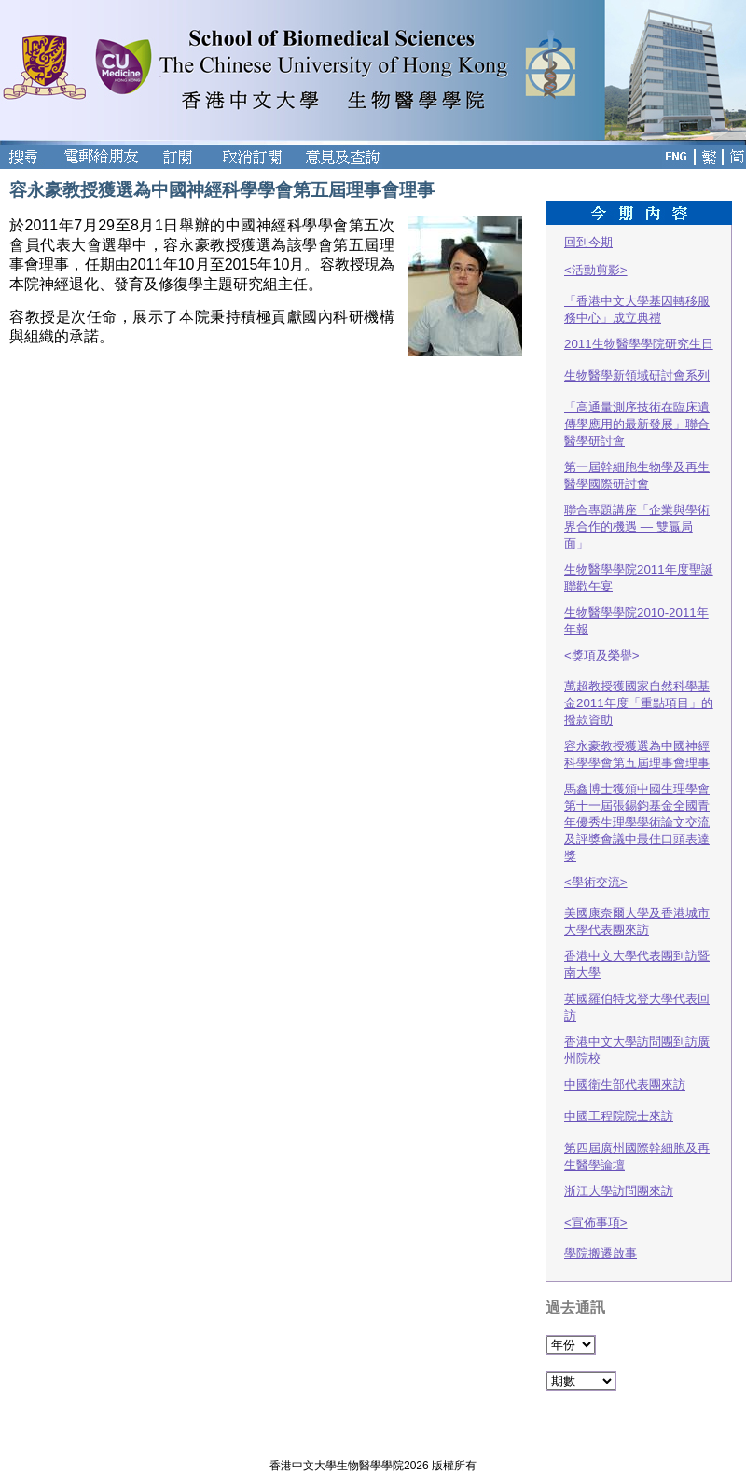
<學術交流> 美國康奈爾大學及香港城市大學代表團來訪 (637, 906)
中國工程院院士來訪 (618, 1116)
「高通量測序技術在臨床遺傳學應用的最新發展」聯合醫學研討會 (637, 424)
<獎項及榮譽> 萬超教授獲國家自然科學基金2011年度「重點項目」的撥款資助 (638, 687)
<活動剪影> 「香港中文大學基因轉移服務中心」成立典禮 (637, 294)
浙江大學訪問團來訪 (618, 1191)
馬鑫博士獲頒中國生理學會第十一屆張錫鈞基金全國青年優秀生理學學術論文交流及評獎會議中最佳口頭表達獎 (637, 822)
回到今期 (588, 242)
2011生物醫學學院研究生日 (638, 344)
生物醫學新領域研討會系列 (637, 375)
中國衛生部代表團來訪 (624, 1085)
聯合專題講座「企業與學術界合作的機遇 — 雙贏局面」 (637, 526)
